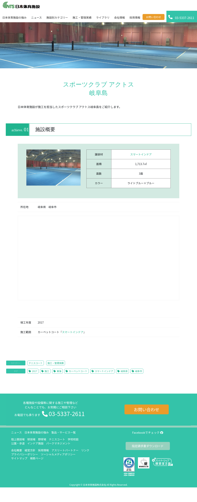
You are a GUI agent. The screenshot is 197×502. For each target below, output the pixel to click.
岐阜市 (138, 371)
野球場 (42, 439)
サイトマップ (19, 458)
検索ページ (36, 458)
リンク (85, 450)
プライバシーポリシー (24, 454)
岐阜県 (124, 371)
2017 (34, 371)
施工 (47, 371)
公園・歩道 (18, 443)
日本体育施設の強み (36, 432)
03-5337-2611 (67, 413)
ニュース (16, 432)
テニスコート (36, 363)
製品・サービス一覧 (63, 432)
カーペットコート (78, 371)
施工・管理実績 (56, 363)
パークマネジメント (58, 443)
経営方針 (30, 450)
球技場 (31, 439)
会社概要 (16, 450)
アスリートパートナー (65, 450)
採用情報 (43, 450)
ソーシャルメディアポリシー (58, 454)
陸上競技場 (18, 439)
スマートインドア (141, 154)
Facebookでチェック (147, 432)
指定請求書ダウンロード (148, 446)
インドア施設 (35, 443)
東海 (59, 371)
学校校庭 (73, 439)
